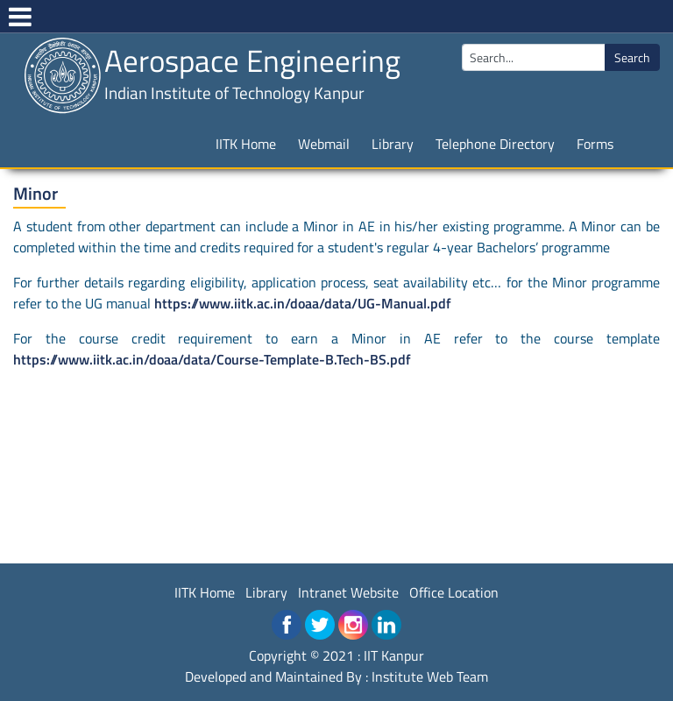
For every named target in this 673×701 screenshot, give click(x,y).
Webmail (324, 143)
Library (393, 143)
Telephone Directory (495, 143)
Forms (595, 143)
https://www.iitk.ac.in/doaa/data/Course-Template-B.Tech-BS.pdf (212, 359)
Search (632, 57)
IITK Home (246, 143)
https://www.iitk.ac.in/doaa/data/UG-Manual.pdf (302, 303)
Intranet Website (348, 592)
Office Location (454, 592)
